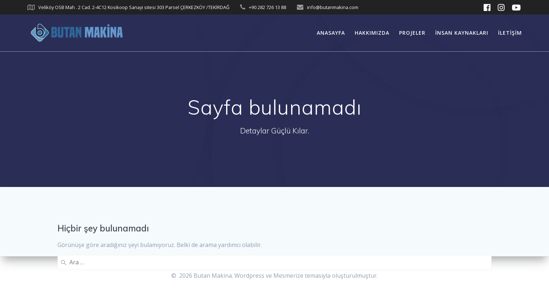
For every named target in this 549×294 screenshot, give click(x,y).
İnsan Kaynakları (461, 32)
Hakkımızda (372, 32)
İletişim (510, 32)
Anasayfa (331, 32)
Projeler (412, 32)
